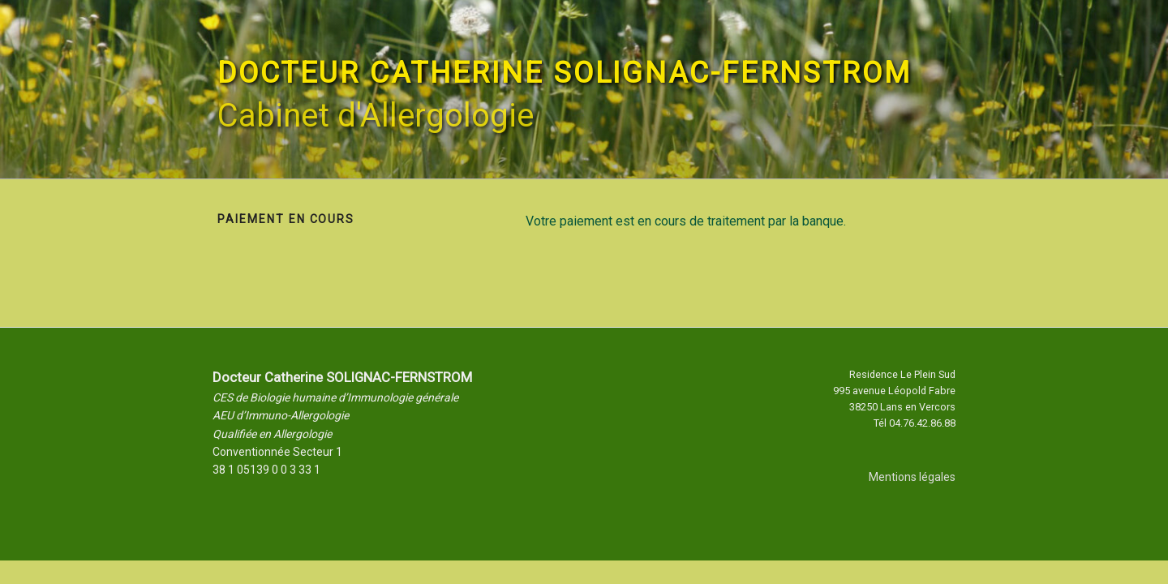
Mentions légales (912, 476)
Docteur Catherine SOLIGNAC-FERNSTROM (564, 73)
